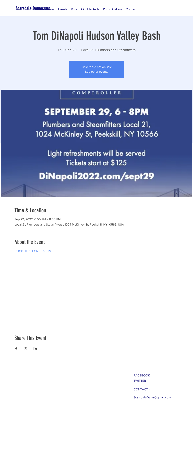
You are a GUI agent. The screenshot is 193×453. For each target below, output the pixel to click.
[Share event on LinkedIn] (35, 348)
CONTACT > (142, 389)
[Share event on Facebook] (16, 348)
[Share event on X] (26, 348)
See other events (96, 71)
